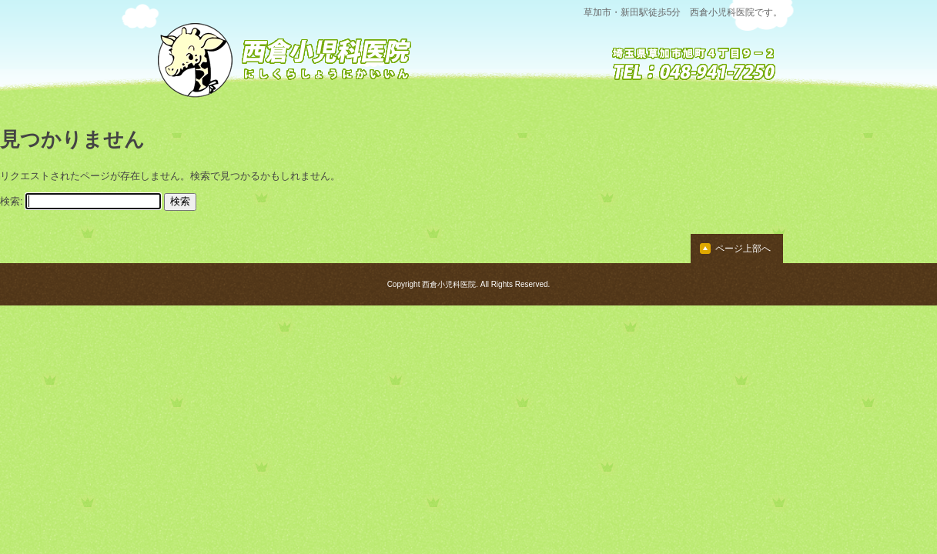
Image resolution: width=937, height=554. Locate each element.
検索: (11, 201)
